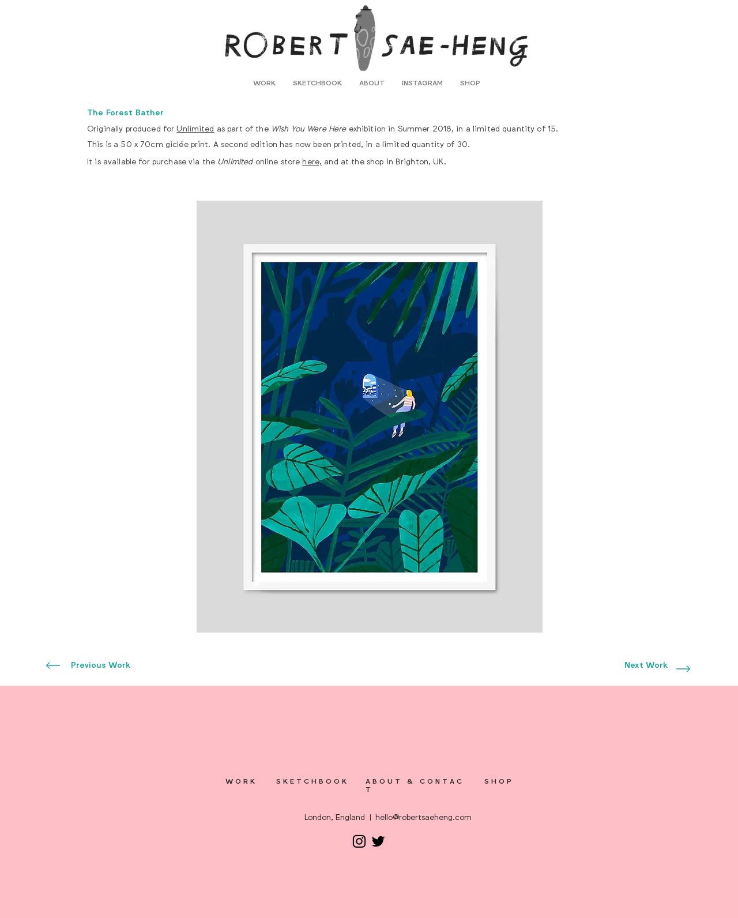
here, (312, 162)
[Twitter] (378, 841)
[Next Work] (646, 665)
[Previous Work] (101, 665)
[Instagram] (359, 841)
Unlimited (195, 129)
